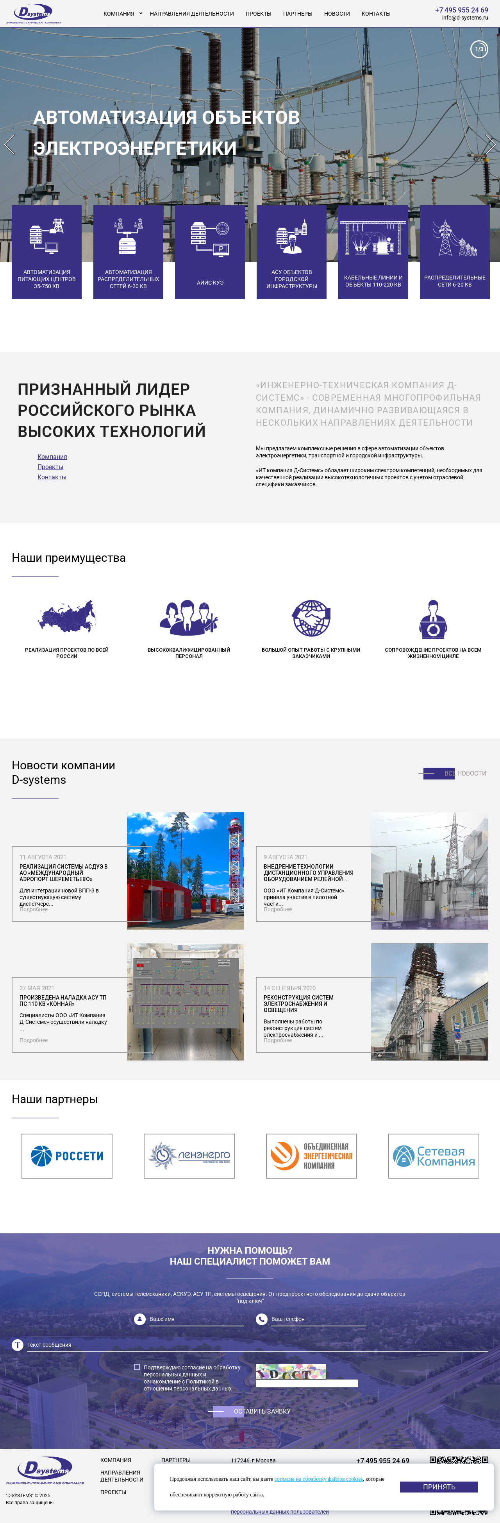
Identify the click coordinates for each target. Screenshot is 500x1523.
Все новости (465, 773)
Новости (337, 14)
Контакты (376, 14)
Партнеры (297, 14)
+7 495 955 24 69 (461, 10)
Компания (119, 14)
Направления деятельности (192, 14)
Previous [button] (9, 144)
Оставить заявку (262, 1411)
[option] (250, 144)
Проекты (258, 14)
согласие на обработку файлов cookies (319, 1479)
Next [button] (490, 144)
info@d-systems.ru (465, 17)
